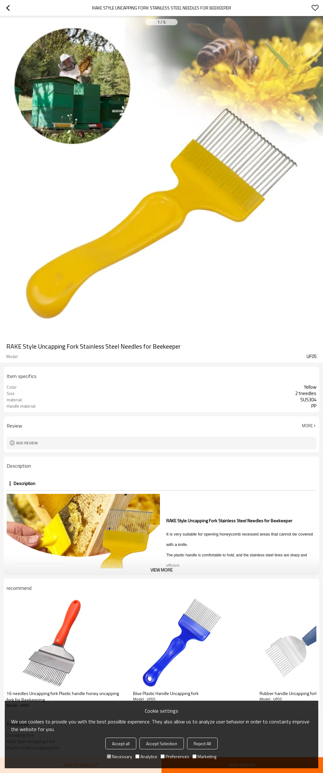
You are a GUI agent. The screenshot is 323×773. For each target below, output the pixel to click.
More (307, 425)
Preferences (175, 756)
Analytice (146, 756)
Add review (27, 443)
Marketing (204, 756)
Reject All (202, 743)
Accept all (121, 743)
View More (161, 569)
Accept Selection (161, 743)
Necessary (119, 756)
